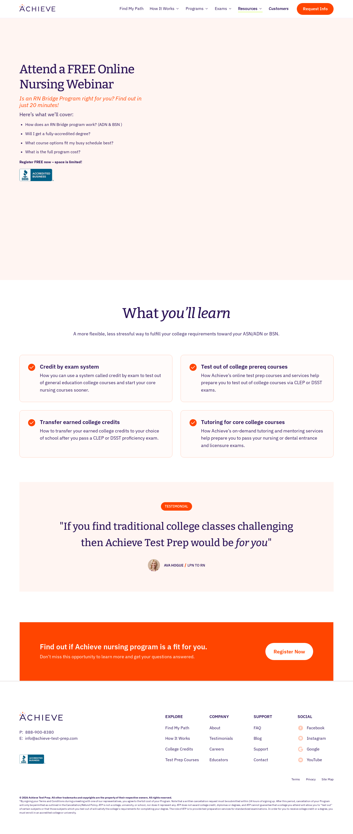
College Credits (179, 748)
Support (261, 748)
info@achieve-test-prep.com (51, 738)
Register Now (289, 651)
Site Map (328, 779)
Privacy (311, 779)
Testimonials (221, 738)
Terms (295, 779)
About (214, 727)
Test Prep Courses (182, 759)
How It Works (177, 738)
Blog (258, 738)
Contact (261, 759)
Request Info (315, 8)
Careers (216, 748)
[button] (165, 9)
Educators (218, 759)
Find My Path (177, 727)
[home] (37, 9)
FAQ (257, 727)
